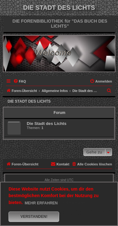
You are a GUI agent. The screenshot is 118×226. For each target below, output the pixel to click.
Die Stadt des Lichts (29, 101)
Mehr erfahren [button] (41, 203)
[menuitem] (19, 81)
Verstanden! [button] (34, 216)
